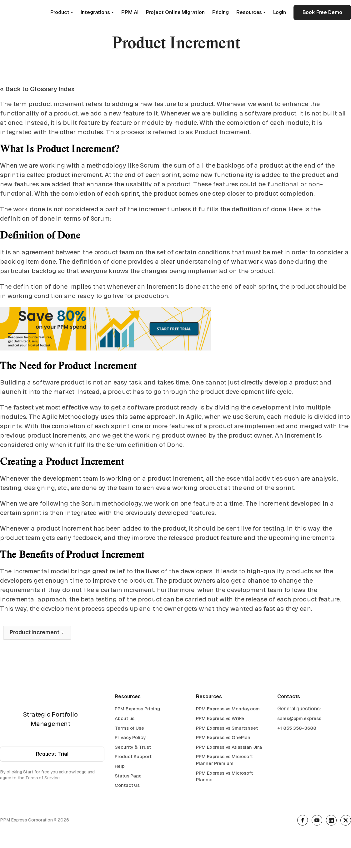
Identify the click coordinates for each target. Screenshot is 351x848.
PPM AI (129, 12)
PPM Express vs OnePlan (223, 738)
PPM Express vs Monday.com (228, 709)
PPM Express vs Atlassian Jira (229, 747)
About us (124, 719)
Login (279, 12)
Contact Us (127, 786)
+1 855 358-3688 (296, 728)
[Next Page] (37, 633)
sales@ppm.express (299, 719)
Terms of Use (129, 728)
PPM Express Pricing (137, 709)
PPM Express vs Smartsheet (227, 728)
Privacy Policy (130, 738)
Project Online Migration (175, 12)
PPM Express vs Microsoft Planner (224, 777)
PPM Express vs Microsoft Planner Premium (224, 761)
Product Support (133, 757)
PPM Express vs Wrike (220, 719)
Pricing (220, 12)
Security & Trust (133, 747)
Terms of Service (42, 778)
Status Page (128, 776)
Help (120, 767)
